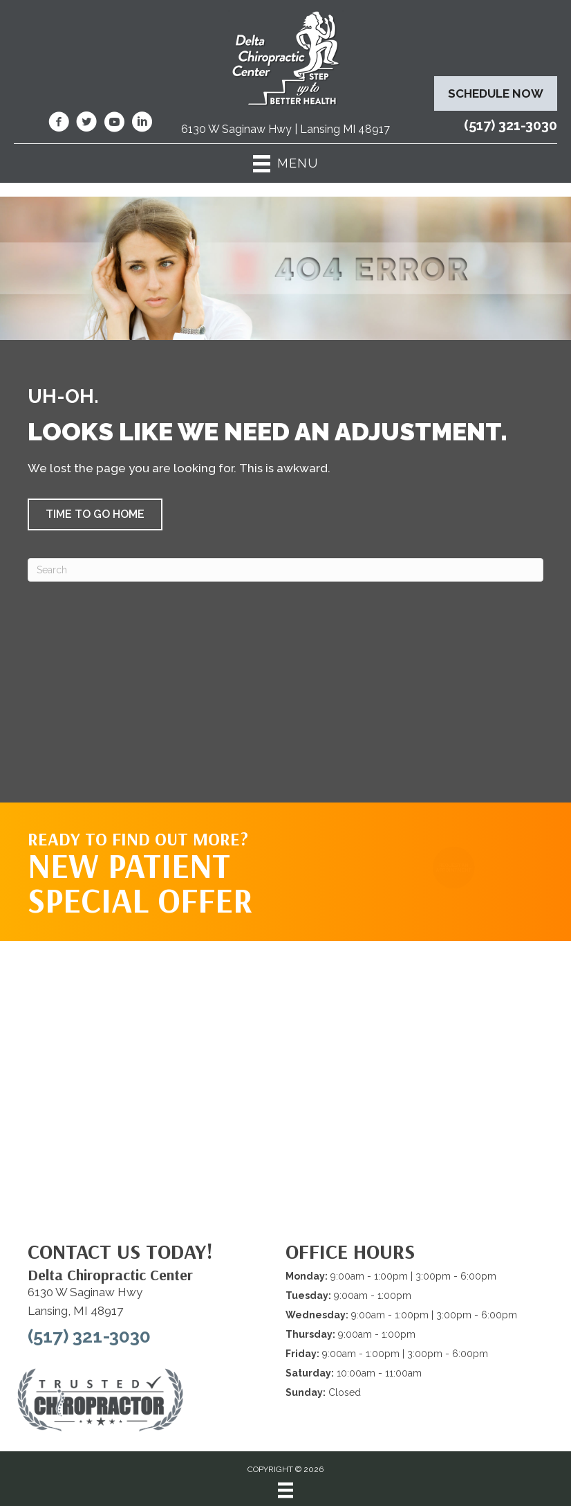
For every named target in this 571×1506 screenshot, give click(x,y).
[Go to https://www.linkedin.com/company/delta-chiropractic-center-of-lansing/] (141, 123)
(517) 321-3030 (510, 125)
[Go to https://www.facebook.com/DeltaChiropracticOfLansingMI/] (58, 123)
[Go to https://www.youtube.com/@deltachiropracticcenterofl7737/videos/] (114, 123)
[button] (95, 514)
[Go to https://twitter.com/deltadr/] (86, 123)
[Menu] (285, 1490)
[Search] (285, 570)
